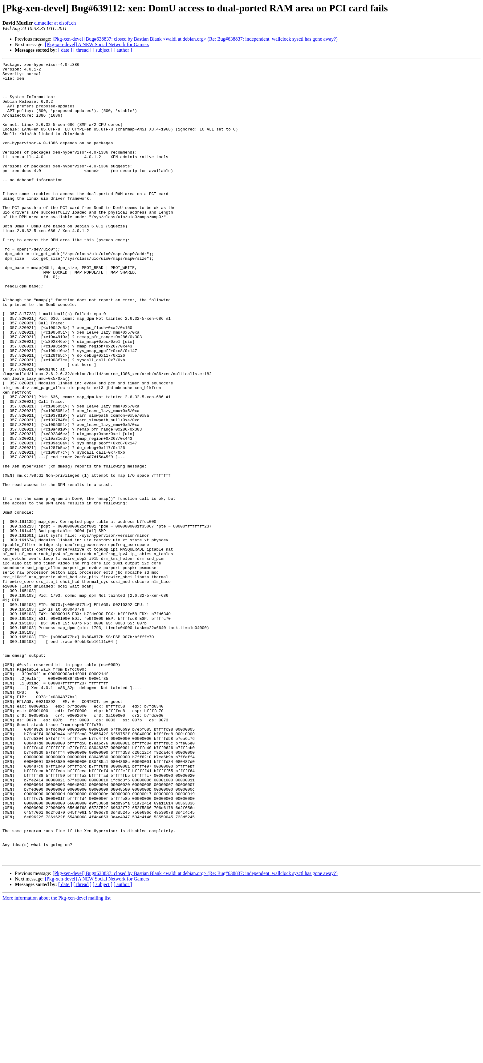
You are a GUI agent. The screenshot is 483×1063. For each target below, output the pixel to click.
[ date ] (65, 50)
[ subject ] (102, 50)
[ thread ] (82, 50)
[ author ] (123, 50)
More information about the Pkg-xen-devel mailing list (56, 1057)
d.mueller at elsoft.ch (55, 23)
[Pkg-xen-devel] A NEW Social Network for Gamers (97, 44)
